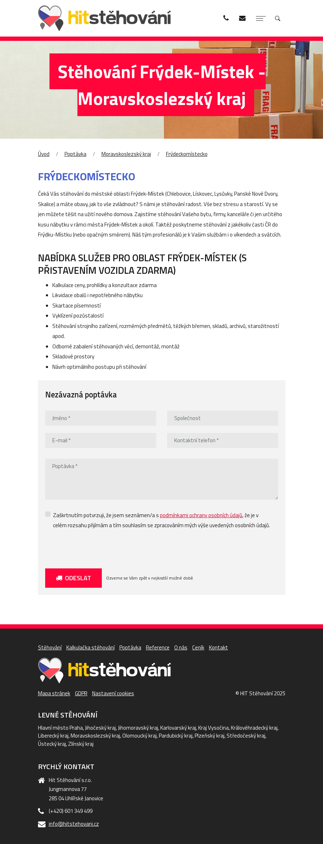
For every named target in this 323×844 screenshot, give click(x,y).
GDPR (81, 693)
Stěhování (50, 647)
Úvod (43, 154)
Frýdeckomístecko (187, 154)
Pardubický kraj (176, 735)
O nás (180, 647)
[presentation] (99, 547)
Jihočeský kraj (100, 728)
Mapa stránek (54, 693)
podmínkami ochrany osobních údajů (201, 515)
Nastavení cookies (113, 693)
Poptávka (75, 154)
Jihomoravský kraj (138, 728)
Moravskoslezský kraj (126, 154)
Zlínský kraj (81, 744)
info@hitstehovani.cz (74, 824)
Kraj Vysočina (213, 728)
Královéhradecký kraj (254, 728)
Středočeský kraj (246, 735)
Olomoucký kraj (139, 735)
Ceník (198, 647)
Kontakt (218, 647)
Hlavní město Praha (60, 728)
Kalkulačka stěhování (90, 647)
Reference (158, 647)
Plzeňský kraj (209, 735)
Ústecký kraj (52, 744)
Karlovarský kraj (178, 728)
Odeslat (73, 578)
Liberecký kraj (53, 735)
